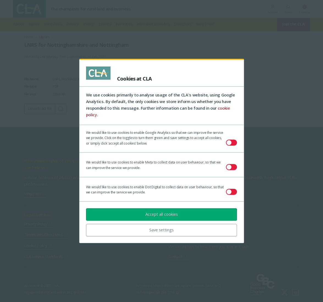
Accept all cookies (161, 214)
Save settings (161, 229)
